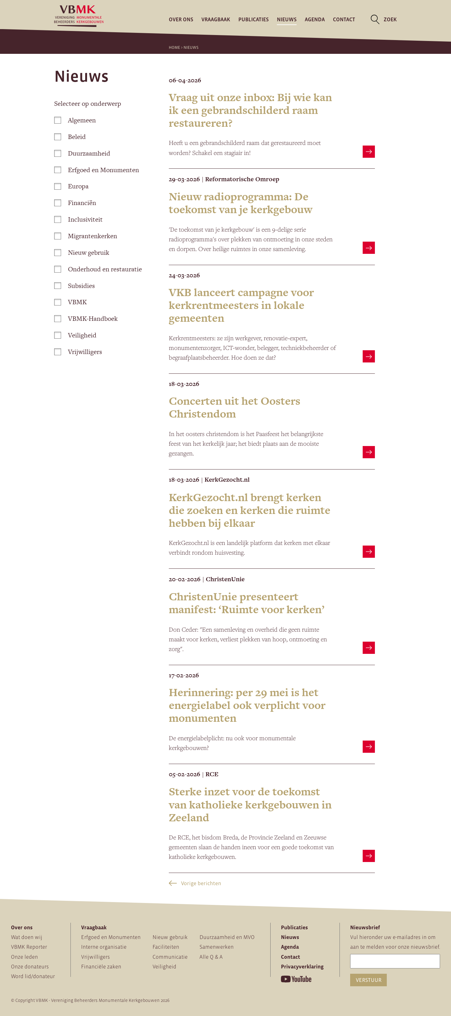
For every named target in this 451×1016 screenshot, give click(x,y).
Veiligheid (75, 335)
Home (174, 47)
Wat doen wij (26, 937)
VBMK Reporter (29, 947)
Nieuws (287, 19)
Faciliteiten (166, 947)
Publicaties (253, 19)
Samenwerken (217, 947)
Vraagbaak (215, 19)
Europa (71, 186)
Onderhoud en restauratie (98, 269)
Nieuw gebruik (81, 252)
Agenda (315, 19)
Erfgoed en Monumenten (96, 169)
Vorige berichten (195, 883)
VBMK (70, 301)
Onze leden (24, 957)
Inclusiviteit (78, 219)
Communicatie (170, 957)
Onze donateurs (30, 966)
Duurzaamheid (82, 153)
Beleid (70, 136)
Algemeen (75, 120)
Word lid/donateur (33, 976)
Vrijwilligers (78, 351)
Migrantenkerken (85, 235)
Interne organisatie (104, 947)
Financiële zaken (101, 966)
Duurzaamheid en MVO (227, 937)
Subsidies (74, 285)
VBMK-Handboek (85, 318)
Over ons (181, 19)
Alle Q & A (211, 957)
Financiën (75, 202)
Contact (344, 19)
